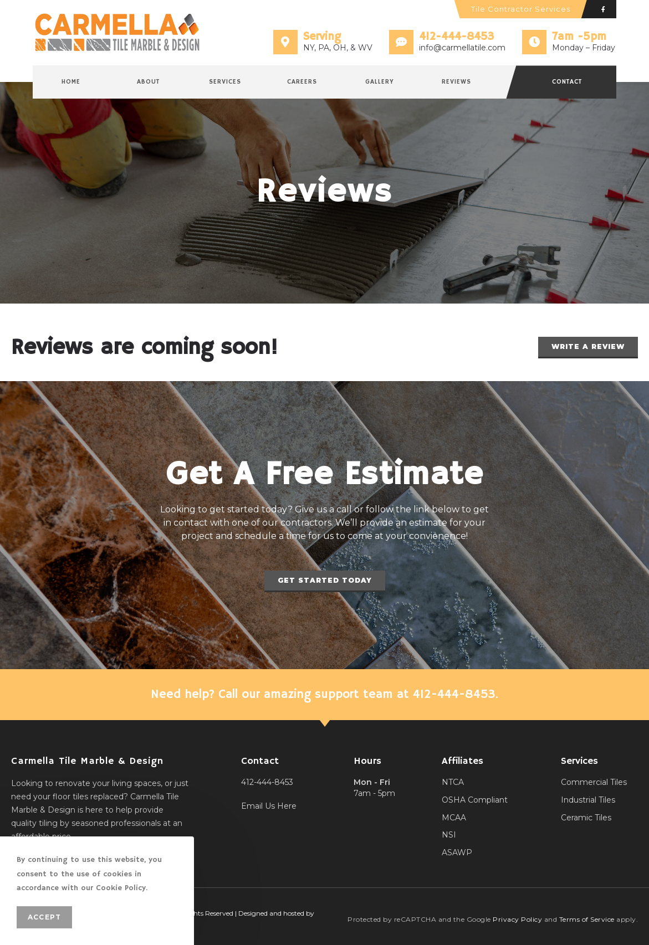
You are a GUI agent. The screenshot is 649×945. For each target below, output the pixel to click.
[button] (588, 347)
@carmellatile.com (469, 48)
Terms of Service (587, 919)
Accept (44, 917)
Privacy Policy (517, 919)
